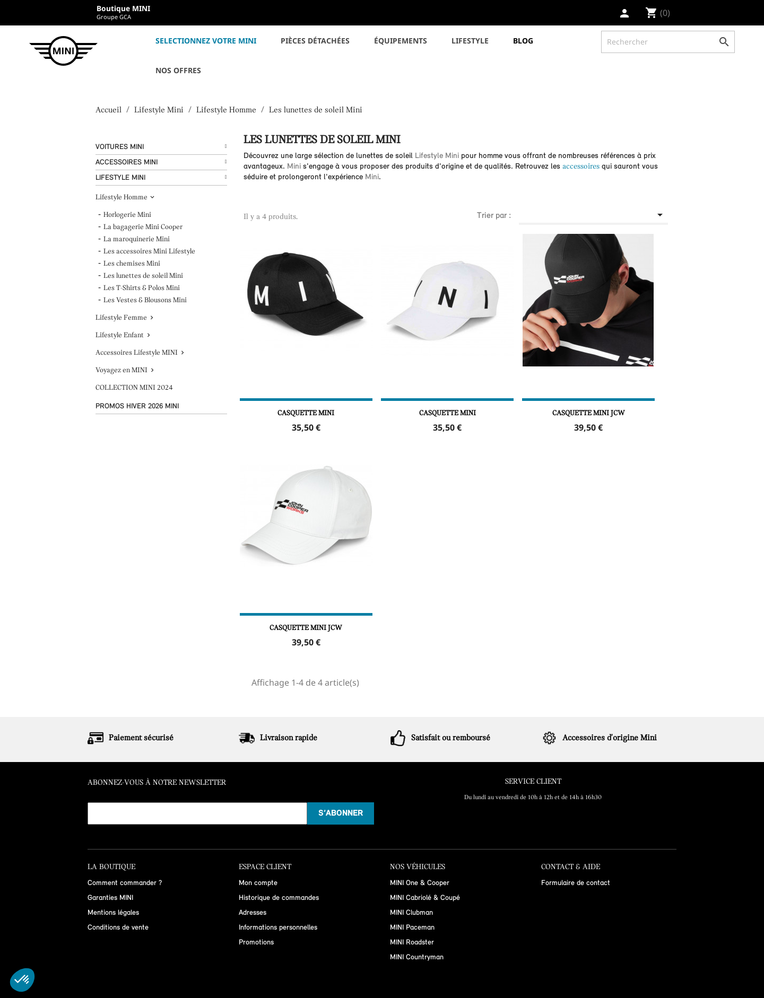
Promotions (256, 943)
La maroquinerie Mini (136, 239)
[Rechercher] (668, 42)
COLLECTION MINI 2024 (134, 388)
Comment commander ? (125, 883)
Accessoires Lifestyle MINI (137, 353)
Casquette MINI (305, 413)
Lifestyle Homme (121, 198)
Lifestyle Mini (120, 178)
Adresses (252, 913)
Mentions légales (113, 913)
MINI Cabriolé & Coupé (425, 898)
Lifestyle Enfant (120, 335)
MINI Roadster (412, 943)
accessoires (581, 167)
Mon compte (258, 883)
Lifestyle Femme (121, 318)
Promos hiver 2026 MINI (137, 406)
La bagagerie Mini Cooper (143, 227)
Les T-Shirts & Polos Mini (141, 288)
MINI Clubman (411, 913)
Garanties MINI (110, 898)
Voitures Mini (120, 147)
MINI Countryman (417, 957)
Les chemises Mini (131, 264)
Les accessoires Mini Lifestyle (149, 252)
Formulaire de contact (575, 883)
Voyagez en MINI (121, 370)
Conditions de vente (118, 928)
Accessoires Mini (127, 163)
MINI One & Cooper (419, 883)
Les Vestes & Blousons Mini (145, 300)
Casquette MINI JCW (588, 413)
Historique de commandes (279, 898)
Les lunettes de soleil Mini (143, 276)
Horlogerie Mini (127, 215)
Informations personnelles (278, 928)
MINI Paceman (412, 928)
